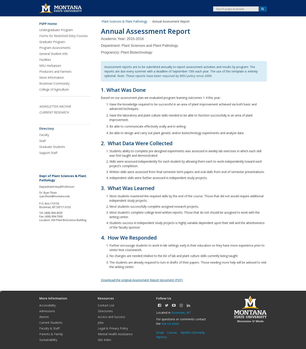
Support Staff (48, 153)
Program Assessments (55, 48)
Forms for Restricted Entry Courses (63, 36)
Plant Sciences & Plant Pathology (124, 21)
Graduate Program (52, 42)
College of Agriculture (54, 89)
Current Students (50, 323)
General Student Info (53, 54)
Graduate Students (52, 147)
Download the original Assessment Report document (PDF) (142, 280)
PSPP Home (48, 24)
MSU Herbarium (50, 66)
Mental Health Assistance (115, 334)
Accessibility (47, 305)
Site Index (104, 340)
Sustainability (48, 340)
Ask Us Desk (170, 324)
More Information (51, 77)
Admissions (47, 311)
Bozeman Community (54, 83)
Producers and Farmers (55, 72)
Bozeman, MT (181, 313)
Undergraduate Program (56, 30)
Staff (42, 141)
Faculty (44, 135)
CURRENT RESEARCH (54, 112)
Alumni (44, 317)
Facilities (45, 60)
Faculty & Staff (49, 328)
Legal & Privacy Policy (113, 328)
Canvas (172, 333)
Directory (46, 128)
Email (160, 333)
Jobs (101, 323)
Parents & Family (51, 334)
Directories (105, 311)
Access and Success (111, 317)
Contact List (106, 305)
